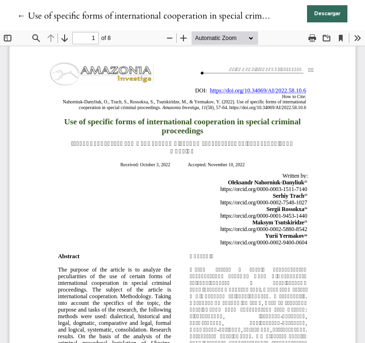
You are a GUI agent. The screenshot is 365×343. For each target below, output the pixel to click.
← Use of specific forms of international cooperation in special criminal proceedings (169, 16)
